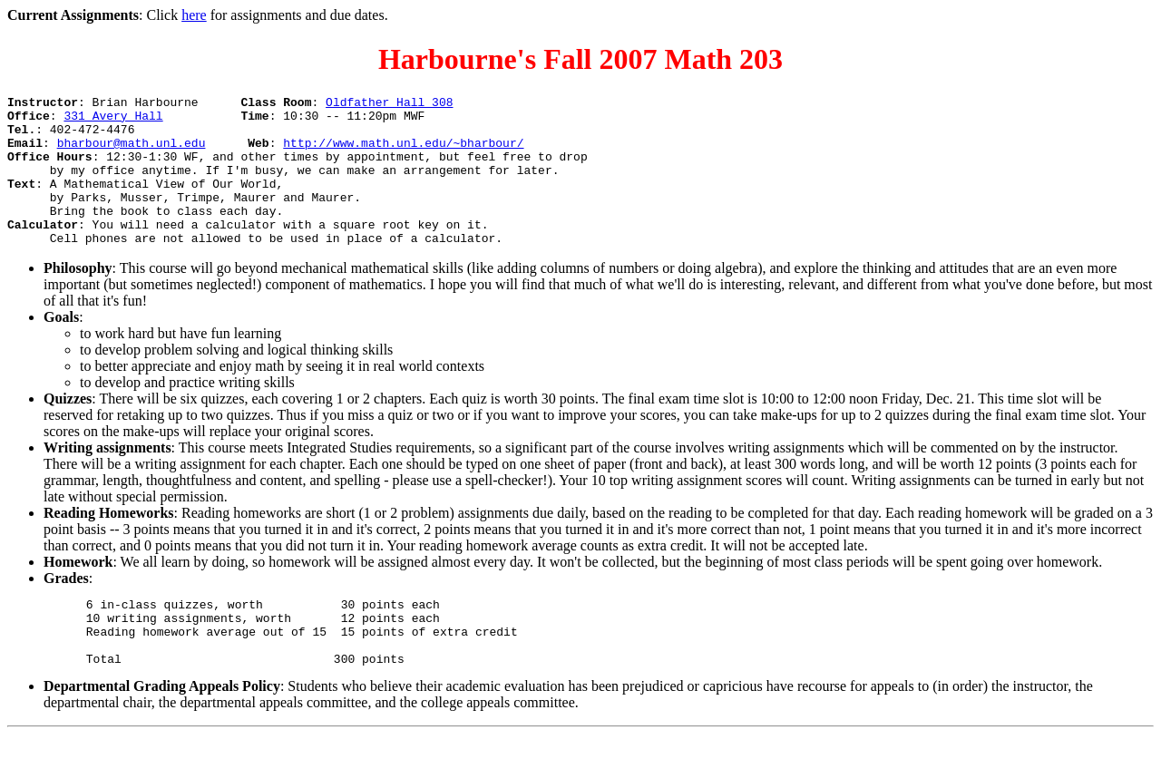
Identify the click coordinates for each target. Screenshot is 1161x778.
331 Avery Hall (112, 120)
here (194, 15)
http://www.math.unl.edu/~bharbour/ (403, 153)
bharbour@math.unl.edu (131, 153)
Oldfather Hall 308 (389, 104)
